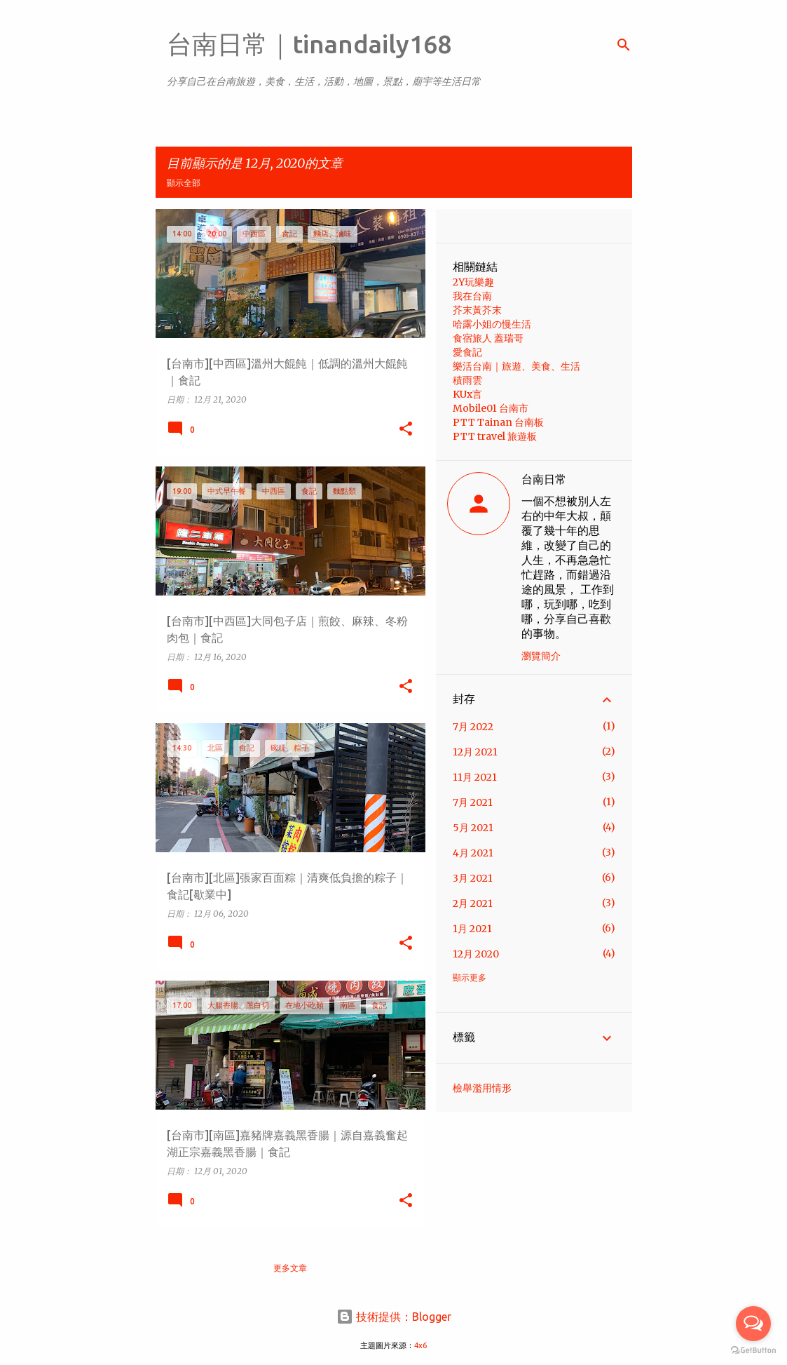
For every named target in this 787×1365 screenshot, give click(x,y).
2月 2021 (473, 903)
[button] (405, 429)
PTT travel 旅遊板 (495, 436)
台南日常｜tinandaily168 (309, 43)
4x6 (420, 1345)
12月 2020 (476, 954)
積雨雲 (467, 380)
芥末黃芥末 (477, 310)
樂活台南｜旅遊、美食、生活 (516, 366)
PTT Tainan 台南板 (498, 422)
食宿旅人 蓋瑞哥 (488, 338)
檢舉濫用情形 (482, 1088)
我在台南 (472, 296)
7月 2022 (473, 726)
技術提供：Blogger (393, 1316)
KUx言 (467, 394)
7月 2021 (473, 802)
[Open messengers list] (753, 1323)
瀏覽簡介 (541, 655)
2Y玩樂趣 (473, 282)
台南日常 (543, 479)
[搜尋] (623, 45)
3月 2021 (473, 878)
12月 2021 (475, 752)
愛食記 (467, 352)
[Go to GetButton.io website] (753, 1350)
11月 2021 (475, 777)
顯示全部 (183, 182)
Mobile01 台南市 (490, 408)
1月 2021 (472, 928)
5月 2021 (473, 827)
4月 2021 (473, 853)
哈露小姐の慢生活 (492, 324)
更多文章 (290, 1267)
